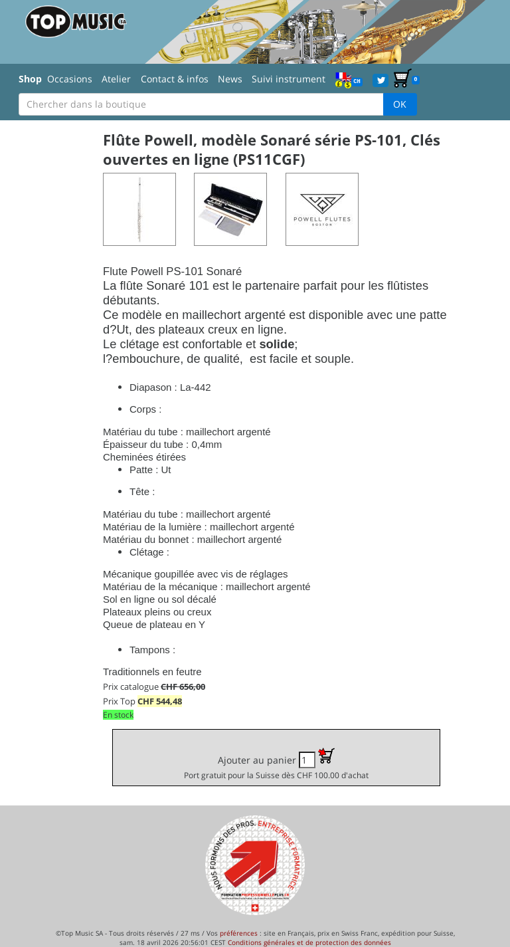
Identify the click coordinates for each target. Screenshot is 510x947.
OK (399, 104)
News (230, 78)
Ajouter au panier (276, 764)
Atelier (116, 78)
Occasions (69, 78)
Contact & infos (175, 78)
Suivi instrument (288, 78)
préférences (239, 933)
